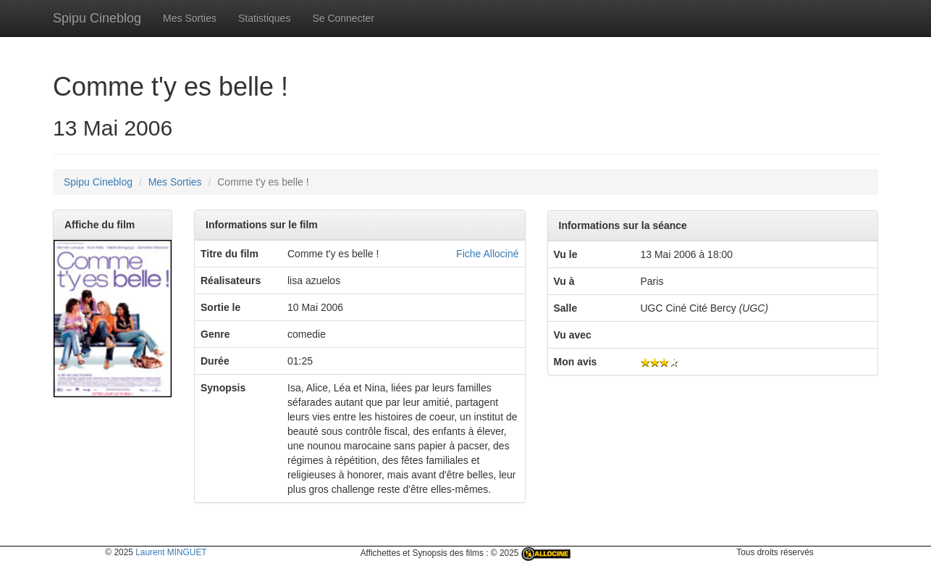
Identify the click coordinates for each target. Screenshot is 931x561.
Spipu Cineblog (97, 18)
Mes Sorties (189, 18)
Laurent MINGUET (170, 552)
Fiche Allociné (487, 253)
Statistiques (264, 18)
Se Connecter (343, 18)
